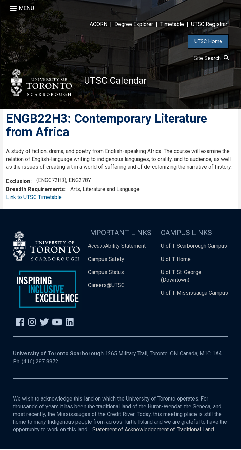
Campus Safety (106, 260)
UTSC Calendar (116, 81)
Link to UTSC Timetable (34, 198)
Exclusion (18, 182)
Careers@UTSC (106, 286)
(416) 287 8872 (40, 363)
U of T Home (176, 260)
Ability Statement (117, 247)
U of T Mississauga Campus (194, 294)
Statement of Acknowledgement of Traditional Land (153, 431)
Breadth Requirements (35, 190)
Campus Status (106, 273)
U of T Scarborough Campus (194, 247)
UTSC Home (208, 41)
